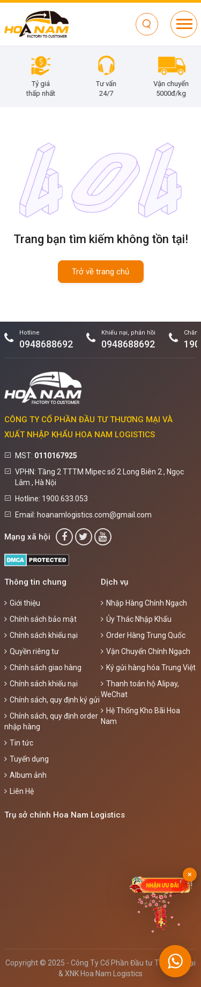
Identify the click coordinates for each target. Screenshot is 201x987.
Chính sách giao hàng (42, 667)
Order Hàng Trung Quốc (143, 635)
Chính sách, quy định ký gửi (52, 699)
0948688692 (46, 344)
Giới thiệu (22, 603)
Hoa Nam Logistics (111, 973)
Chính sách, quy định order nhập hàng (51, 721)
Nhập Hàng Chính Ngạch (144, 603)
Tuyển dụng (26, 759)
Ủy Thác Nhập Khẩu (136, 619)
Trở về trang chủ (100, 271)
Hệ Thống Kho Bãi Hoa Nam (140, 716)
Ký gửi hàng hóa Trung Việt (148, 667)
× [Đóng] (190, 874)
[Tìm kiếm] (147, 24)
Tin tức (18, 743)
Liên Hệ (19, 791)
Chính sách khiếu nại (41, 635)
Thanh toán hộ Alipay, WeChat (140, 689)
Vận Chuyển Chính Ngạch (145, 651)
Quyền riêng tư (31, 651)
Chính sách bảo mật (40, 619)
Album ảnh (25, 775)
